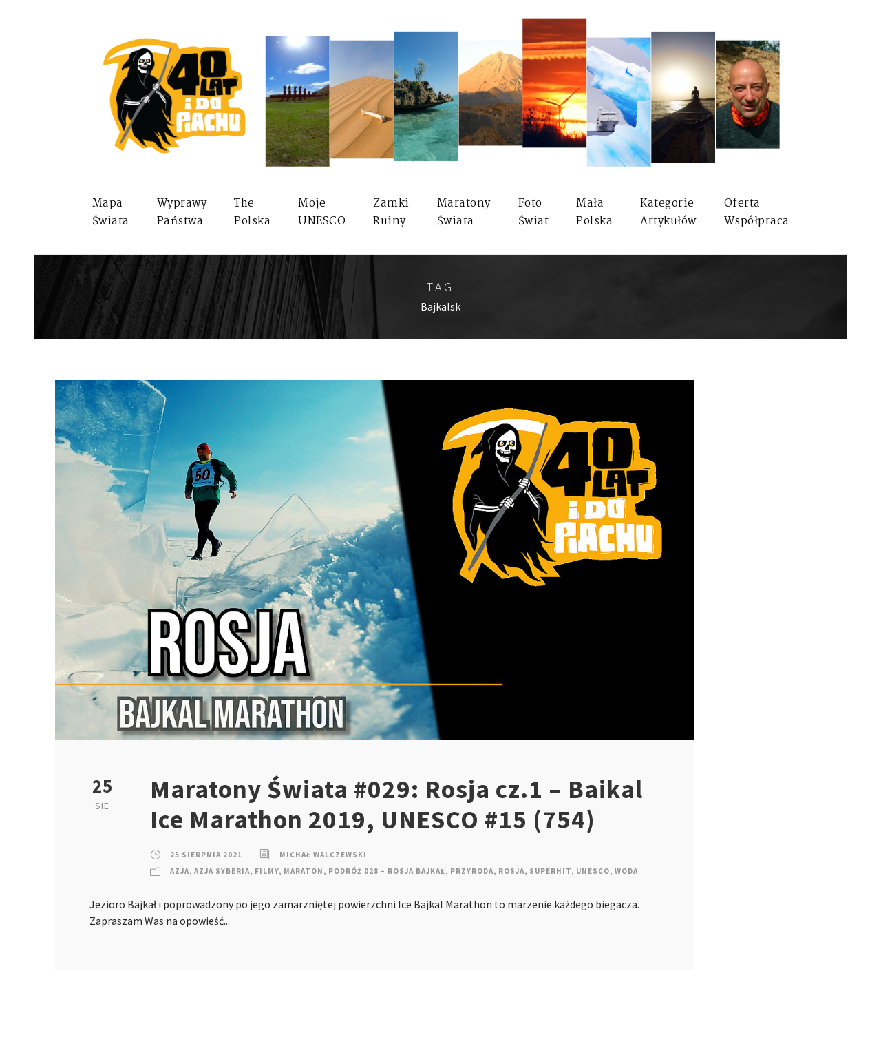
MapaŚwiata (110, 212)
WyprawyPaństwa (182, 212)
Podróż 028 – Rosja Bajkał (386, 871)
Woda (626, 871)
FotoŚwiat (533, 212)
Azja (179, 871)
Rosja (511, 871)
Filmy (267, 871)
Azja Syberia (222, 871)
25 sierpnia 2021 (206, 854)
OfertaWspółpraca (756, 212)
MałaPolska (594, 212)
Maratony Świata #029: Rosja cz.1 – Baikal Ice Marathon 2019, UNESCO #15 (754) (396, 804)
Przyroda (471, 871)
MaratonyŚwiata (464, 212)
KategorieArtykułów (668, 212)
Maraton (303, 871)
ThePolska (252, 212)
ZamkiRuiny (391, 212)
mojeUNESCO (322, 212)
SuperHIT (550, 871)
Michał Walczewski (323, 854)
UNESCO (593, 871)
